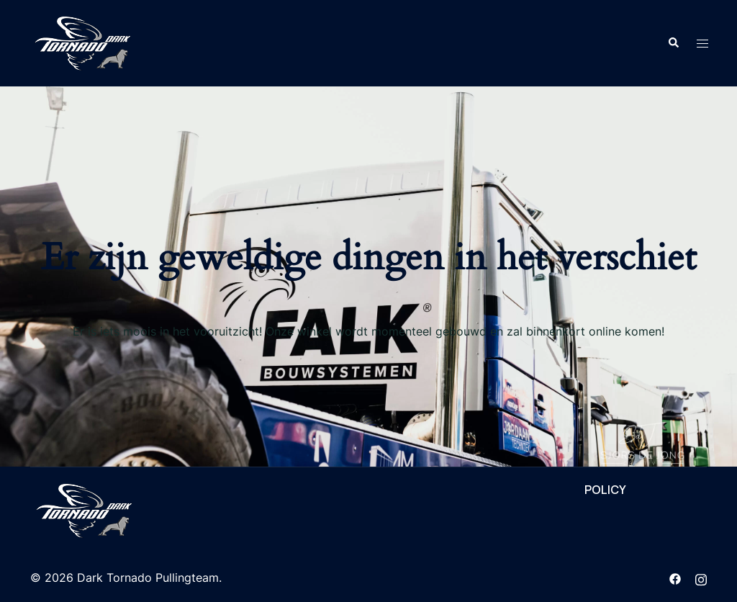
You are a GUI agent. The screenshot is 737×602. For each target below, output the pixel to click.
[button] (673, 43)
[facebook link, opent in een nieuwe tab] (675, 577)
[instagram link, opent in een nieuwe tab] (701, 577)
